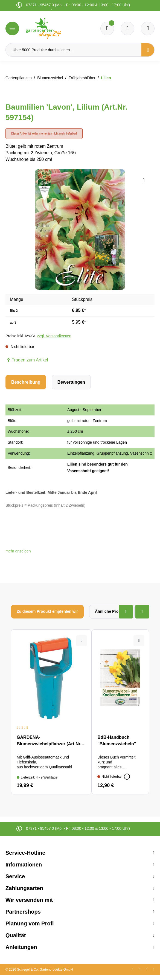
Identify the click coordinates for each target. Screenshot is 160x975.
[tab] (25, 382)
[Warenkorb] (127, 28)
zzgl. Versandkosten (54, 336)
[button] (18, 551)
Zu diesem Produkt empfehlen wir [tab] (47, 611)
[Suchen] (148, 50)
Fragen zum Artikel (26, 360)
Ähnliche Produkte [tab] (112, 611)
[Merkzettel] (107, 28)
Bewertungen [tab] (71, 382)
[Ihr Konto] (148, 28)
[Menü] (12, 28)
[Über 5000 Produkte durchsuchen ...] (73, 50)
